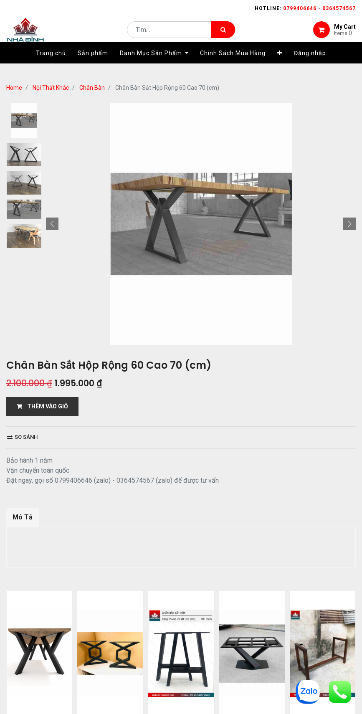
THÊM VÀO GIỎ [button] (42, 406)
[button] (279, 65)
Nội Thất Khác (51, 87)
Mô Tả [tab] (23, 517)
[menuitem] (51, 65)
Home (14, 87)
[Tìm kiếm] (223, 36)
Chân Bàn (92, 87)
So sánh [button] (22, 437)
